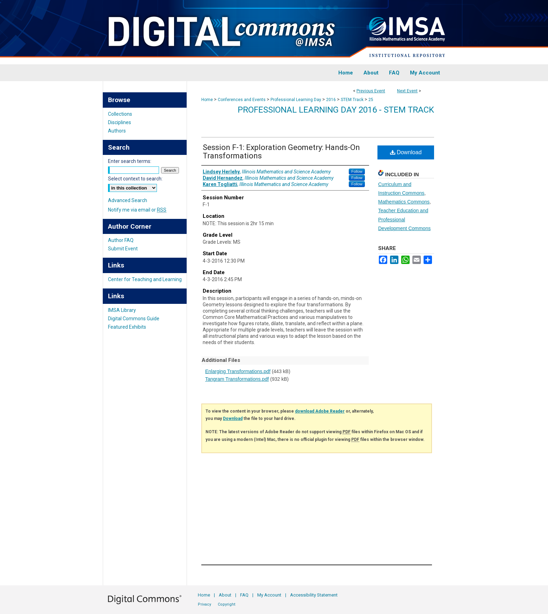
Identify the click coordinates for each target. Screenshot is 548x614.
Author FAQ (121, 240)
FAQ (244, 595)
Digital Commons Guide (133, 318)
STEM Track (353, 99)
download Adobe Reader (320, 411)
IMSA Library (122, 310)
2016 (331, 99)
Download (406, 152)
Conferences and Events (242, 99)
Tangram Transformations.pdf (237, 379)
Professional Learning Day (296, 99)
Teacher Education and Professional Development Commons (404, 219)
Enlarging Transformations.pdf (238, 371)
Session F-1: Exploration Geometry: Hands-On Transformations (281, 151)
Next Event (407, 90)
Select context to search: (135, 178)
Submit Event (123, 248)
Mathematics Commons (404, 202)
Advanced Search (127, 200)
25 (370, 99)
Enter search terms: (129, 161)
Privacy (204, 604)
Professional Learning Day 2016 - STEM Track (336, 110)
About (225, 595)
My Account (269, 595)
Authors (117, 131)
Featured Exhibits (127, 327)
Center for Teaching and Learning (145, 279)
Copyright (226, 604)
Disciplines (119, 122)
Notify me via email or (137, 210)
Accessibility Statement (314, 595)
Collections (120, 114)
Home (207, 99)
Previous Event (370, 90)
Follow (356, 171)
